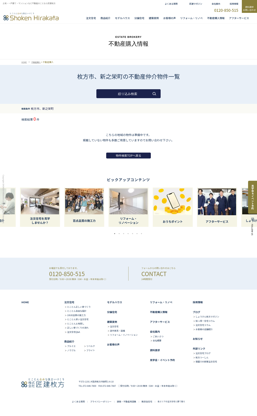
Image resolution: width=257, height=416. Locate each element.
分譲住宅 (139, 18)
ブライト (90, 350)
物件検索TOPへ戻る (128, 155)
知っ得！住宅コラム (205, 320)
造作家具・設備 (117, 330)
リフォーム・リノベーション (124, 334)
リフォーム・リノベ (191, 18)
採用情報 (234, 3)
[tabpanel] (128, 207)
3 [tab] (124, 233)
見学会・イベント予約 (162, 360)
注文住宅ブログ (203, 353)
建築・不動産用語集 (126, 401)
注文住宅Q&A (73, 331)
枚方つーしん (202, 357)
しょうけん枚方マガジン (207, 316)
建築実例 (154, 18)
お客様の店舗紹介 (204, 329)
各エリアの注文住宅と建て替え (171, 401)
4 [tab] (129, 233)
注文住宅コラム (203, 324)
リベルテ (90, 345)
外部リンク (199, 348)
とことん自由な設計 (76, 310)
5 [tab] (133, 233)
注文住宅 (91, 18)
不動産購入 (37, 62)
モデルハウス (114, 302)
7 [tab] (142, 233)
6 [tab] (138, 233)
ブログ (196, 312)
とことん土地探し (75, 323)
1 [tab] (115, 233)
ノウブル (71, 350)
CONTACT (154, 273)
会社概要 (157, 340)
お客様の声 (169, 18)
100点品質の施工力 (76, 315)
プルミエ (71, 345)
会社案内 (216, 3)
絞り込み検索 (127, 94)
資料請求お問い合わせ (249, 8)
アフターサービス (239, 18)
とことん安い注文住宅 (78, 319)
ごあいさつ (158, 336)
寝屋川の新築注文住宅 (206, 361)
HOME (24, 62)
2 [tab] (120, 233)
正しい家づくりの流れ (78, 327)
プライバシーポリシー (101, 401)
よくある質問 (171, 3)
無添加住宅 (147, 401)
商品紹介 (105, 18)
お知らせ (198, 339)
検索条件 (25, 108)
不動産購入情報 (216, 18)
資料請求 (155, 350)
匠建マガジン (195, 3)
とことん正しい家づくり (79, 306)
